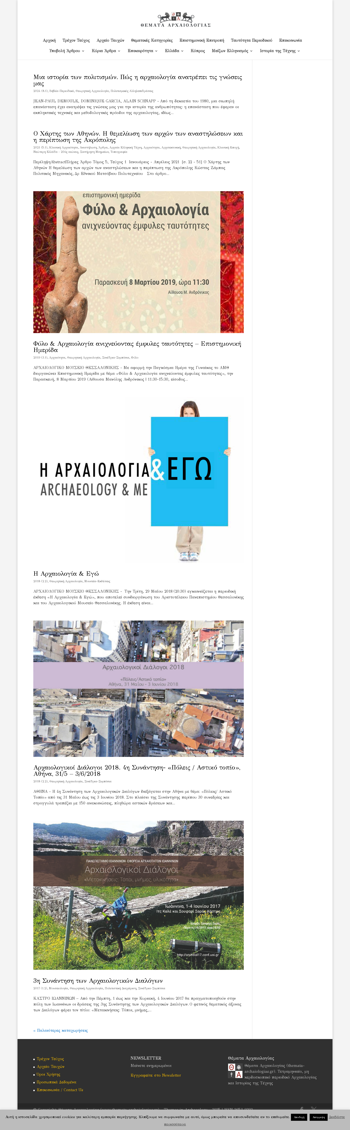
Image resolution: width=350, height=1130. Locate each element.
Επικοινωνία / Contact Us (60, 1090)
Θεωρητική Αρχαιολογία (92, 91)
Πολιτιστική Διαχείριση (120, 988)
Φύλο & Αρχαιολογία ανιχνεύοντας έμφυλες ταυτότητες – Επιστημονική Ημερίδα (137, 347)
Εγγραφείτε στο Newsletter (156, 1075)
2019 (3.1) (40, 357)
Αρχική (49, 41)
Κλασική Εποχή (228, 147)
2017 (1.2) (40, 988)
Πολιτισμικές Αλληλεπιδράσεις (132, 91)
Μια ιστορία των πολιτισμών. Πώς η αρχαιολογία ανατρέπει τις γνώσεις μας (137, 80)
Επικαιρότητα (140, 51)
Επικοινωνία (290, 41)
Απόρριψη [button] (319, 1117)
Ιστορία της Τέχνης (278, 51)
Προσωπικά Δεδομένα (56, 1082)
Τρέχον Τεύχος (76, 41)
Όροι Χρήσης (48, 1074)
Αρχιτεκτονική (171, 147)
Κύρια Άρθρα (104, 51)
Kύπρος (198, 51)
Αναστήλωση (88, 147)
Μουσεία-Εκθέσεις (97, 581)
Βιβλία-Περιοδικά (61, 91)
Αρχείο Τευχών (110, 41)
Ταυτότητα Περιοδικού (251, 41)
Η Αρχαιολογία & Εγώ (66, 573)
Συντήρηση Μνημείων (94, 152)
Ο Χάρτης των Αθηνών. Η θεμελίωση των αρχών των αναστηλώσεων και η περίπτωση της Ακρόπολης (138, 137)
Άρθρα (103, 147)
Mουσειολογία (58, 988)
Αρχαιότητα (151, 147)
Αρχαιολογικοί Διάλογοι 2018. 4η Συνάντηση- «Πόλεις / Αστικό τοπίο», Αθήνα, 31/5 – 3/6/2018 (136, 770)
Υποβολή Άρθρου (64, 51)
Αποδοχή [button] (299, 1117)
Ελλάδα (172, 51)
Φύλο (134, 357)
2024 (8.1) (40, 91)
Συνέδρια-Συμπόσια (115, 357)
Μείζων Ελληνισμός (230, 51)
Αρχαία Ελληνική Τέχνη (125, 147)
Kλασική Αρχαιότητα (63, 147)
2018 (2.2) (40, 581)
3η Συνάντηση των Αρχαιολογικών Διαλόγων (98, 980)
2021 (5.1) (40, 147)
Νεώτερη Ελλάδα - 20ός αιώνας (55, 152)
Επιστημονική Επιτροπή (201, 41)
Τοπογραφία (118, 152)
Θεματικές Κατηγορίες (152, 41)
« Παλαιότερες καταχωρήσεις (60, 1030)
